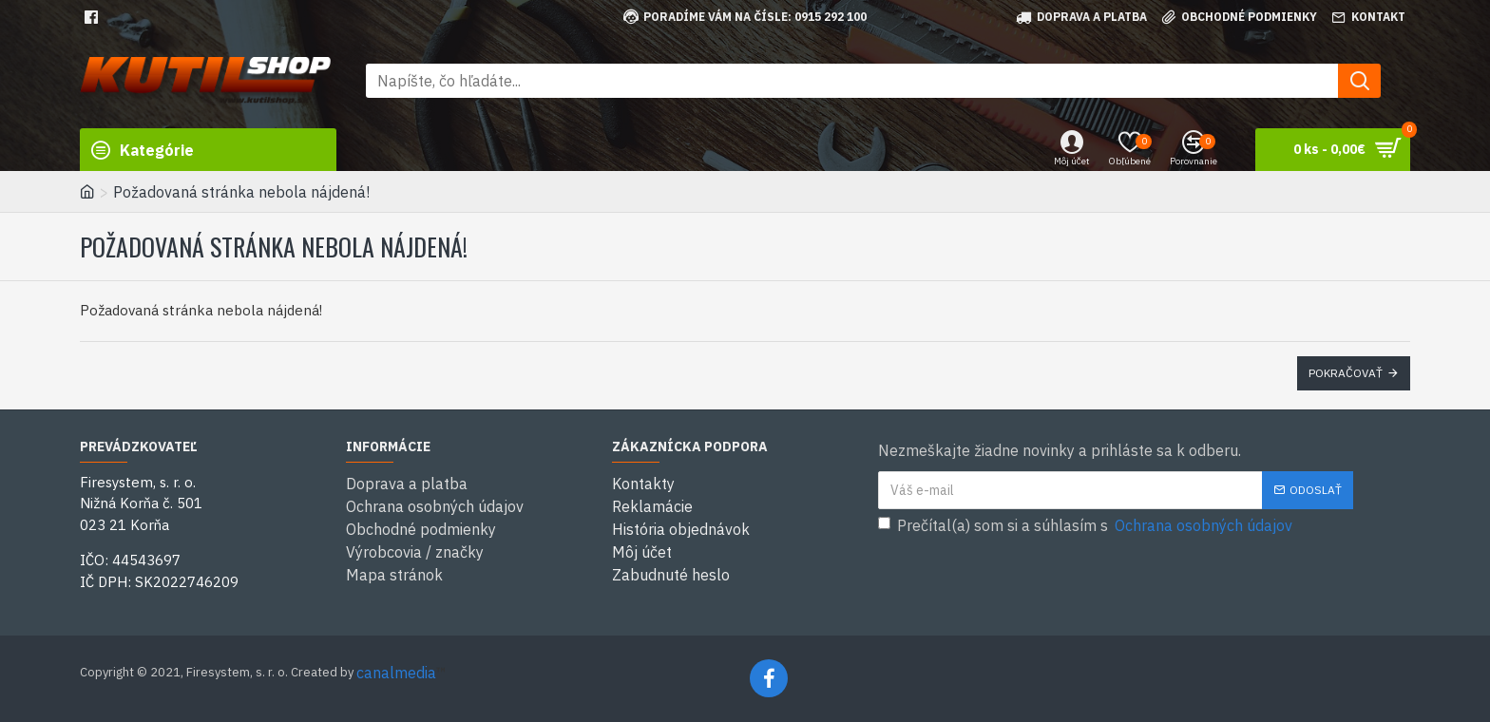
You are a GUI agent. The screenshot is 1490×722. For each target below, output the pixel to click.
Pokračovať (1346, 373)
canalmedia (396, 672)
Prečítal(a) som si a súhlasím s (1086, 525)
